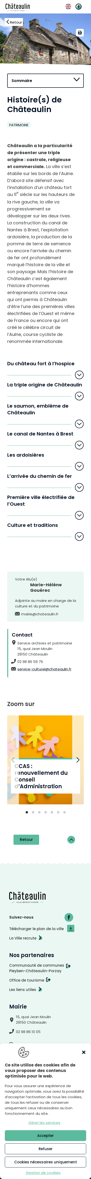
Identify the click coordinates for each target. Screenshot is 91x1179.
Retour (26, 839)
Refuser (46, 1148)
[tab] (27, 812)
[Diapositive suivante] (78, 760)
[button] (83, 1052)
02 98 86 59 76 (30, 661)
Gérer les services (44, 1122)
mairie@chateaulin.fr (39, 614)
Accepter (45, 1135)
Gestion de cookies (43, 1172)
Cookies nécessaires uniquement (45, 1162)
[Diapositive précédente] (13, 760)
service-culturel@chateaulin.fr (44, 669)
